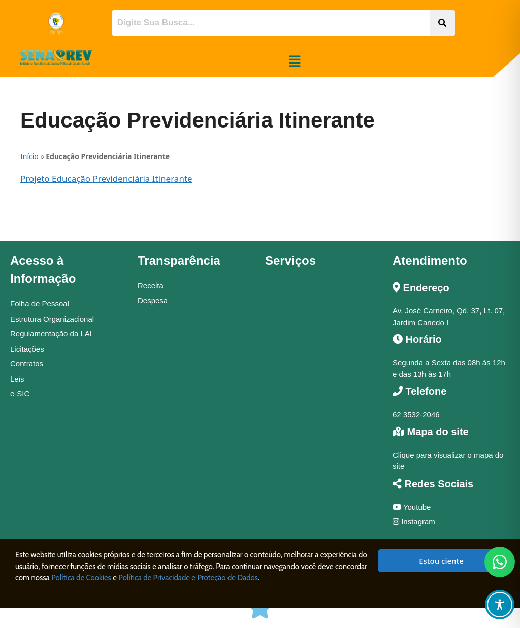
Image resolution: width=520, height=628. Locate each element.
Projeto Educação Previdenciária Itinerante (106, 178)
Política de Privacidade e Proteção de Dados (188, 577)
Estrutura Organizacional (52, 319)
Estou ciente (441, 561)
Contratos (26, 363)
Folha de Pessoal (39, 303)
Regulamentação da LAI (51, 333)
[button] (294, 61)
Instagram (414, 521)
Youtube (412, 507)
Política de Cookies (81, 577)
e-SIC (19, 393)
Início (29, 156)
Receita (151, 285)
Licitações (27, 348)
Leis (17, 378)
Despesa (153, 300)
